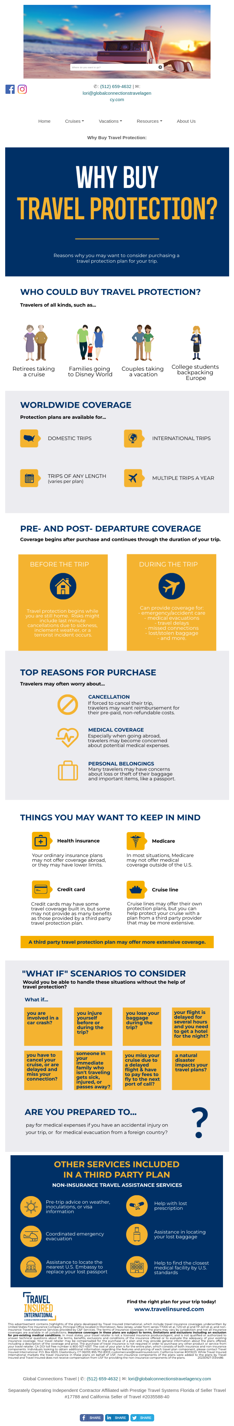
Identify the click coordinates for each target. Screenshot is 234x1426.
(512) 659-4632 (116, 86)
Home (44, 121)
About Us (186, 121)
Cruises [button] (73, 121)
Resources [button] (148, 121)
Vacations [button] (109, 121)
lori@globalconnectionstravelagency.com (169, 1378)
